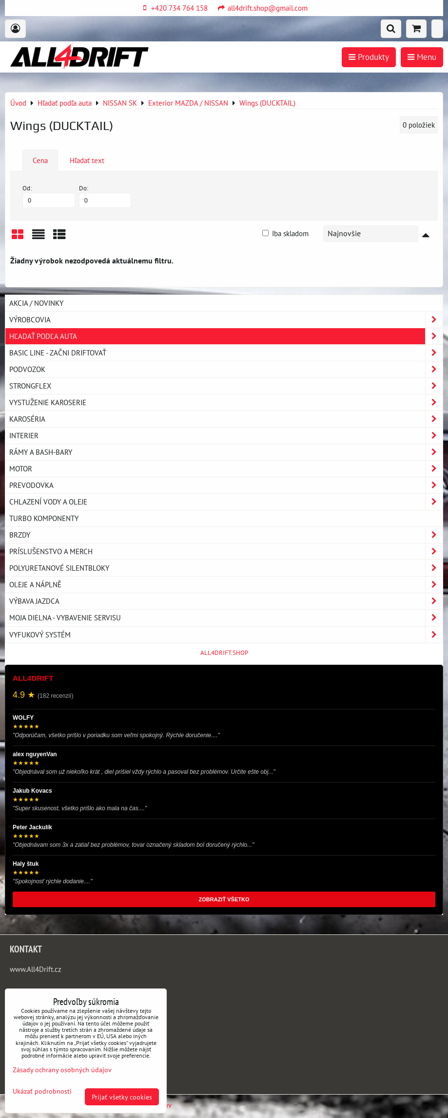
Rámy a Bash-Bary (226, 452)
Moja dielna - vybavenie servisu (226, 618)
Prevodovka (226, 485)
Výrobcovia (226, 320)
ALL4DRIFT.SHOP (224, 653)
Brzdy (226, 535)
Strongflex (226, 386)
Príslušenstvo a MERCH (226, 551)
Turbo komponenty (43, 518)
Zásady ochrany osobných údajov (62, 1069)
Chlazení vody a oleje (226, 502)
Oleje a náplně (226, 585)
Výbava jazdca (226, 601)
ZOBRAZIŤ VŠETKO (224, 899)
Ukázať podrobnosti (42, 1091)
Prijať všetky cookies (122, 1096)
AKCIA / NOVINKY (36, 303)
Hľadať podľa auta (226, 336)
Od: (48, 196)
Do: (105, 196)
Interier (226, 436)
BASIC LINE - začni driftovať (226, 353)
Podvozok (226, 369)
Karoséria (226, 419)
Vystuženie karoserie (226, 402)
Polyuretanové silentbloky (226, 568)
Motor (226, 469)
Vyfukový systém (226, 635)
